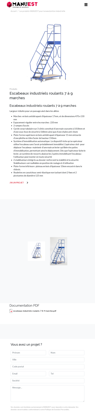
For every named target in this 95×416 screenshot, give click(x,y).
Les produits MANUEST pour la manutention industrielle (42, 11)
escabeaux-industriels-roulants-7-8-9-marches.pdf (34, 311)
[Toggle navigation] (86, 4)
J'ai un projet (17, 182)
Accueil (14, 11)
